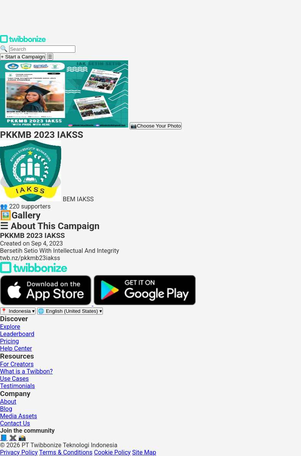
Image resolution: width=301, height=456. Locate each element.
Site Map (144, 452)
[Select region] (18, 311)
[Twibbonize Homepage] (23, 41)
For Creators (17, 364)
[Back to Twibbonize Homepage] (33, 271)
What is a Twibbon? (26, 371)
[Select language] (70, 311)
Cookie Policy (112, 452)
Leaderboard (17, 334)
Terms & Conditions (66, 452)
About (8, 401)
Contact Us (15, 423)
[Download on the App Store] (46, 303)
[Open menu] (50, 56)
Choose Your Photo (155, 126)
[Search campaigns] (42, 49)
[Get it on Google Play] (144, 303)
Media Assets (18, 416)
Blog (6, 408)
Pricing (9, 341)
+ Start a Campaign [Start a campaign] (23, 57)
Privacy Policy (19, 452)
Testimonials (17, 386)
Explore (10, 326)
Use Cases (14, 378)
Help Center (16, 348)
